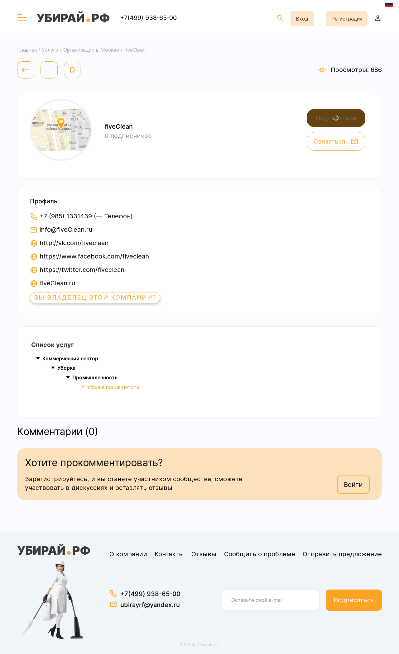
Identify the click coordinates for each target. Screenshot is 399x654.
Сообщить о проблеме (259, 554)
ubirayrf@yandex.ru (150, 605)
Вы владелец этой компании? (95, 297)
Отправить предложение (342, 554)
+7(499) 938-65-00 (148, 17)
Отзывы (203, 554)
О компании (128, 554)
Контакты (169, 554)
